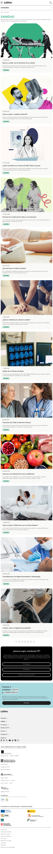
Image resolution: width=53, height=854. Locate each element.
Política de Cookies (5, 834)
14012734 (7, 780)
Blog (2, 12)
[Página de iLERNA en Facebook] (2, 740)
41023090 (6, 778)
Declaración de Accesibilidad (8, 847)
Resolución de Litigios (6, 840)
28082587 (17, 755)
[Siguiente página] (36, 642)
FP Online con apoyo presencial (26, 675)
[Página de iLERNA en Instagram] (4, 740)
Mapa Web (3, 845)
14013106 (12, 780)
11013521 (11, 783)
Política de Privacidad (6, 836)
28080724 (12, 755)
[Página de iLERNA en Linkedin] (16, 740)
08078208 (8, 769)
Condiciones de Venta (6, 831)
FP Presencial (26, 669)
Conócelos (26, 703)
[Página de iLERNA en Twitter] (7, 740)
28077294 (6, 755)
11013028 (5, 783)
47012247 (7, 791)
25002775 (6, 764)
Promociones (4, 829)
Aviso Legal (3, 838)
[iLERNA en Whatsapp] (18, 740)
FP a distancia (26, 664)
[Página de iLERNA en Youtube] (10, 740)
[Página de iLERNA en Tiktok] (13, 740)
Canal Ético (3, 842)
